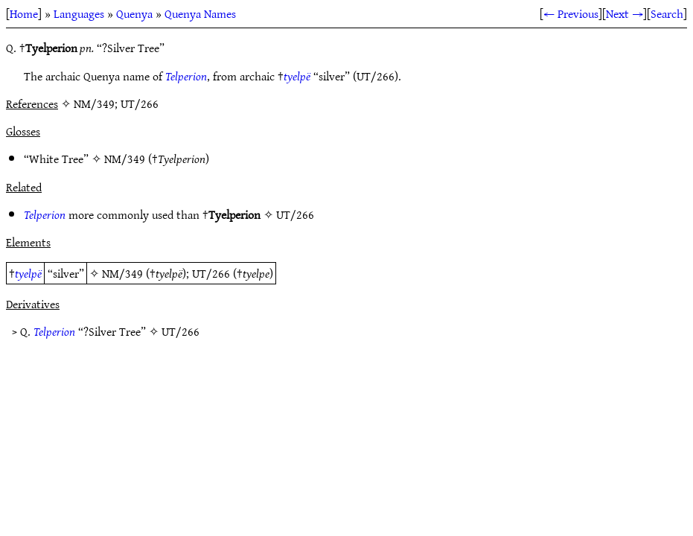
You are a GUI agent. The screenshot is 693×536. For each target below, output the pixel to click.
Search (667, 13)
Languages (79, 13)
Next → (624, 13)
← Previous (570, 13)
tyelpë (297, 76)
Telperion (186, 76)
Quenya (134, 13)
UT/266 (295, 214)
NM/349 (124, 158)
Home (24, 13)
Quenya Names (200, 13)
